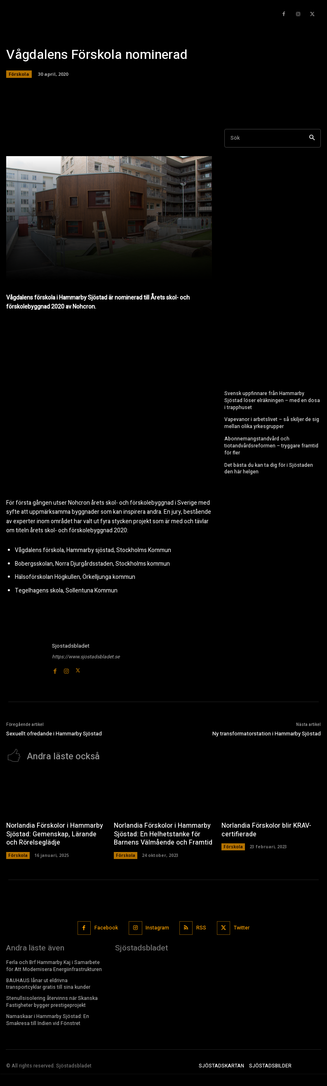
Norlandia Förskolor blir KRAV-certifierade (266, 829)
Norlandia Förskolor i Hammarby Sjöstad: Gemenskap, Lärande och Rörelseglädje (54, 833)
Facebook (106, 926)
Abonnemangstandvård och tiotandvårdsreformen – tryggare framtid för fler (271, 445)
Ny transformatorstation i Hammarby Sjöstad (266, 733)
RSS (201, 926)
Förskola (19, 74)
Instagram (157, 926)
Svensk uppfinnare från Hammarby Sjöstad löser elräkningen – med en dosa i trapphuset (272, 400)
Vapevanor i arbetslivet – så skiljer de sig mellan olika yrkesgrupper (271, 423)
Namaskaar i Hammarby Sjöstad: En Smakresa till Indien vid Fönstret (47, 1018)
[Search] (312, 138)
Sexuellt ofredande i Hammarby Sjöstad (54, 733)
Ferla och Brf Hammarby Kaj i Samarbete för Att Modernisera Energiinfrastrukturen (54, 965)
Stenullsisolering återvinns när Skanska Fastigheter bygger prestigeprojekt (52, 1001)
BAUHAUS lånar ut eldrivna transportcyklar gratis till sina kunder (48, 983)
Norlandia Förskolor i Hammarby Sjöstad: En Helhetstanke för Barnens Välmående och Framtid (163, 833)
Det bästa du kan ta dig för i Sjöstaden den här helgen (268, 468)
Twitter (241, 926)
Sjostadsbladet (70, 646)
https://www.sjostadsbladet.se (86, 656)
